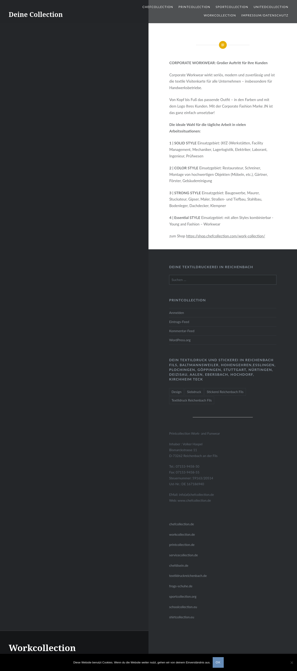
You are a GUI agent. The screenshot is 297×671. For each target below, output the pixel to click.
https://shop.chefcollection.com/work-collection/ (225, 236)
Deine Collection (36, 14)
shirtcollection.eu (181, 617)
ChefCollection (157, 7)
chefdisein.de (178, 565)
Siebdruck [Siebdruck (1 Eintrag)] (194, 392)
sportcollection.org (182, 596)
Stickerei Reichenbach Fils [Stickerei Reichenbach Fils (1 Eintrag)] (225, 392)
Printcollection (194, 7)
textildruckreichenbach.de (188, 576)
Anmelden (176, 313)
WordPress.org (180, 340)
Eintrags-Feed (179, 322)
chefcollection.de (181, 524)
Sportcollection (232, 7)
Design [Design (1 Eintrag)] (176, 392)
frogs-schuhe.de (180, 586)
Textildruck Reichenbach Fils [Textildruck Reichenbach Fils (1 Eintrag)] (191, 400)
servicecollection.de (183, 555)
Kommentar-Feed (181, 331)
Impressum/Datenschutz (264, 15)
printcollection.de (181, 545)
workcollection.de (182, 534)
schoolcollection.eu (183, 607)
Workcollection (220, 15)
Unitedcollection (271, 7)
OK (218, 662)
